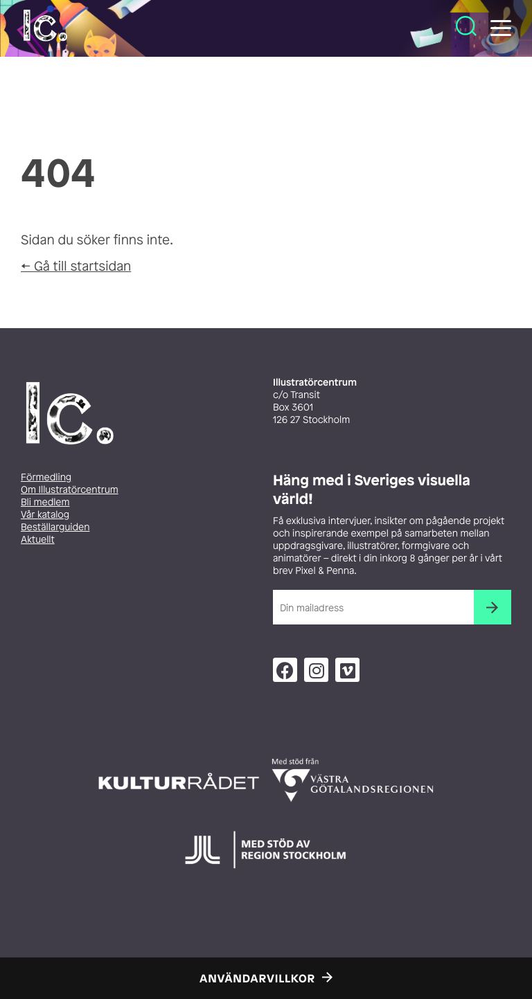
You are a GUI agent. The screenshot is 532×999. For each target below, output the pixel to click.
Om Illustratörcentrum (69, 489)
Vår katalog (45, 514)
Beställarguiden (55, 527)
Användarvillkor (257, 978)
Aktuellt (38, 539)
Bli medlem (45, 502)
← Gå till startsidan (76, 266)
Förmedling (46, 477)
